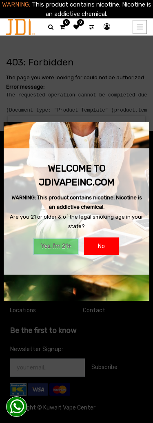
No (101, 246)
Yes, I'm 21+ (56, 246)
